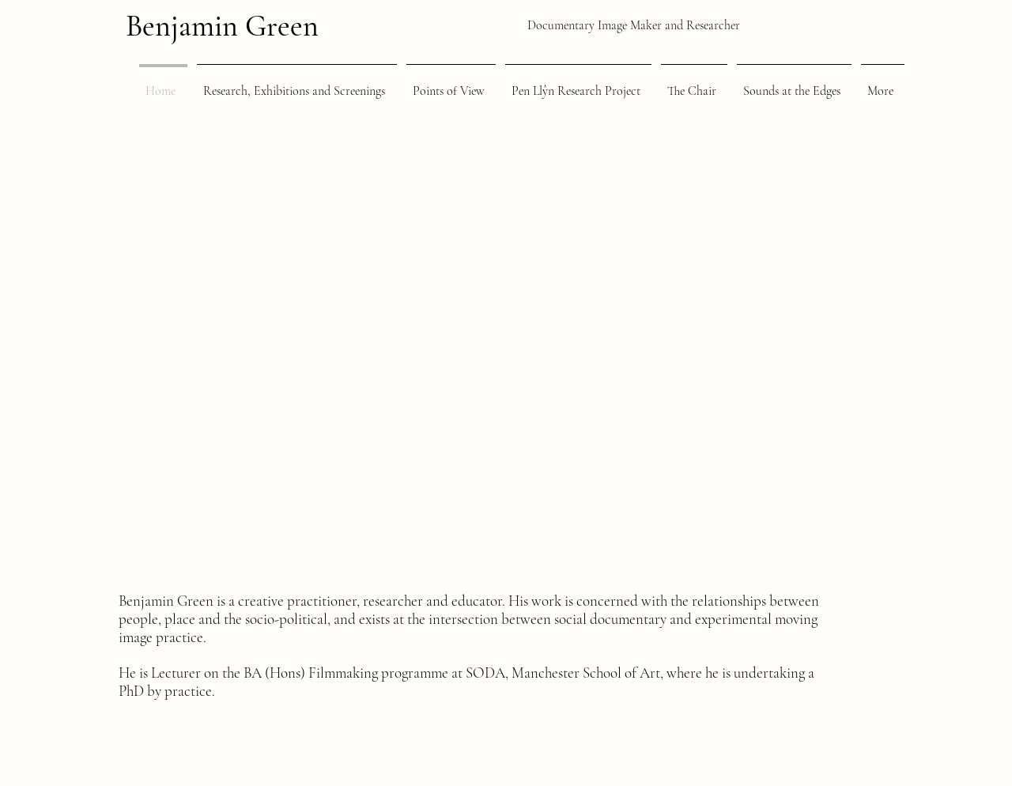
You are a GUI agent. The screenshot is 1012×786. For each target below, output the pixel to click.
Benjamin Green (222, 26)
